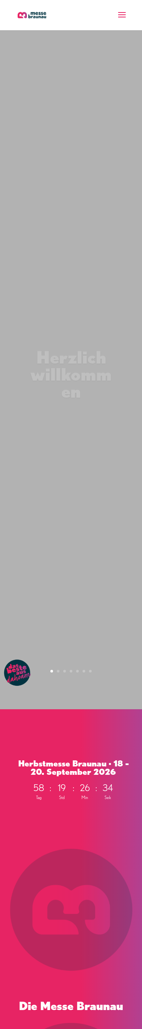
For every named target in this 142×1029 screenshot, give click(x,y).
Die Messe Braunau (71, 1006)
